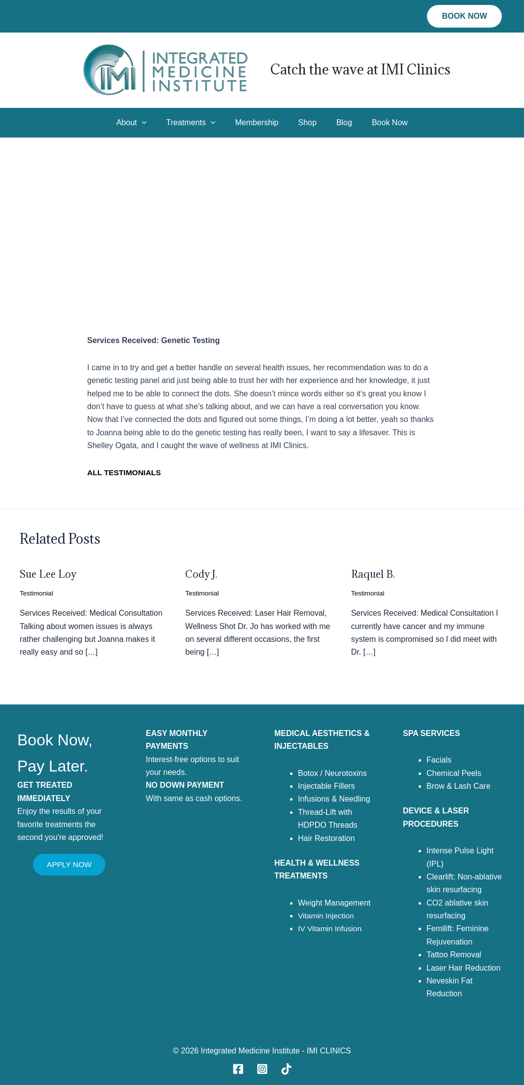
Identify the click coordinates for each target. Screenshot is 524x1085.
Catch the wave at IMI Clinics (360, 69)
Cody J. (202, 574)
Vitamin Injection (327, 915)
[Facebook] (238, 1069)
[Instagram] (262, 1069)
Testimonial (37, 593)
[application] (152, 123)
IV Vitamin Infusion (330, 928)
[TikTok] (286, 1069)
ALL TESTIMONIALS (125, 472)
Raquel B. (373, 574)
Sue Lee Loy (49, 574)
